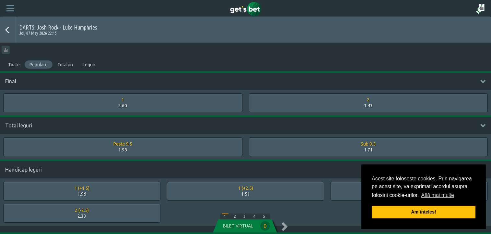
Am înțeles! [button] (423, 211)
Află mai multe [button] (437, 195)
